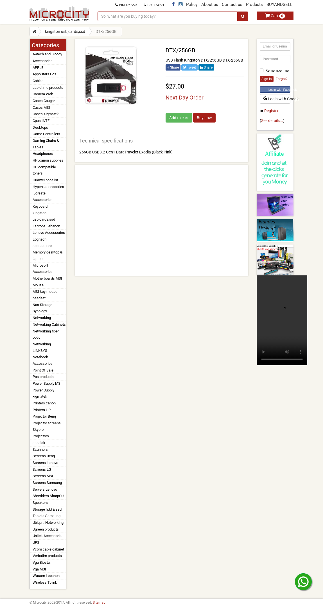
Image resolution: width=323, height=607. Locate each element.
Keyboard (40, 206)
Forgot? (282, 79)
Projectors (41, 436)
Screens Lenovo (45, 463)
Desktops (40, 127)
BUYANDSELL (279, 4)
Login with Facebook (279, 89)
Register (271, 110)
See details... (272, 120)
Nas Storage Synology (42, 308)
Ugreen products (46, 529)
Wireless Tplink (45, 582)
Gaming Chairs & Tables (46, 144)
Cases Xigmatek (46, 114)
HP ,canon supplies (48, 160)
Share (173, 67)
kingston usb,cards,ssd (65, 31)
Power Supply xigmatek (43, 393)
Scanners (40, 449)
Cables (38, 81)
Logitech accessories (42, 242)
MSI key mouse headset (45, 294)
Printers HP (42, 410)
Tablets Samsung (46, 516)
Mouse (38, 285)
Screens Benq (44, 456)
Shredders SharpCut (48, 496)
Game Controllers (46, 134)
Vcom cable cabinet (48, 549)
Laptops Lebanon (46, 226)
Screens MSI (43, 476)
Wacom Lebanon (46, 576)
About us (209, 4)
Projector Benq (44, 416)
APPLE (38, 67)
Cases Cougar (44, 101)
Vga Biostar (42, 562)
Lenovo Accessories (49, 232)
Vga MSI (39, 569)
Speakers (40, 502)
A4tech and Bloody (47, 54)
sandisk (39, 443)
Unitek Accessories (48, 536)
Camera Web (43, 94)
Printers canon (44, 403)
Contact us (232, 4)
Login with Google (277, 99)
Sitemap (99, 602)
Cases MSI (41, 107)
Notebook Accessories (43, 360)
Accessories (43, 61)
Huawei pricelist (45, 180)
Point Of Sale (43, 370)
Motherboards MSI (47, 278)
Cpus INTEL (42, 121)
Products (254, 4)
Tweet (189, 67)
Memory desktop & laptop (47, 255)
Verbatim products (47, 556)
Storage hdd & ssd (47, 509)
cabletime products (48, 87)
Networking (42, 318)
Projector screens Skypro (47, 426)
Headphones (43, 153)
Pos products (43, 377)
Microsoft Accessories (43, 268)
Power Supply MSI (47, 383)
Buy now (204, 117)
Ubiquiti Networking (48, 522)
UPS (36, 542)
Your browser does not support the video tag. (282, 320)
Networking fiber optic (46, 334)
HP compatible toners (44, 170)
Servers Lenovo (45, 489)
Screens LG (42, 469)
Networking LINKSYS (42, 347)
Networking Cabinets (49, 324)
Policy (192, 4)
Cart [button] (275, 16)
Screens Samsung (47, 483)
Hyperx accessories (48, 187)
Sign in (266, 79)
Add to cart (179, 117)
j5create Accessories (43, 196)
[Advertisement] (161, 220)
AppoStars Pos (44, 74)
